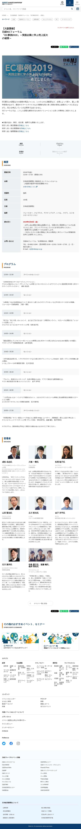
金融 (55, 673)
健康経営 (13, 670)
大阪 (13, 19)
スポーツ (69, 676)
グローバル (30, 672)
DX (46, 668)
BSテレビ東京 (44, 781)
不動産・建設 (61, 674)
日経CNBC (5, 784)
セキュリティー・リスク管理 (40, 672)
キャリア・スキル (69, 667)
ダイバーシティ (21, 681)
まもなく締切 (6, 701)
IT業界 (56, 678)
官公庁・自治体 (56, 684)
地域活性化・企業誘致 (21, 667)
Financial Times (44, 767)
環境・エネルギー (30, 669)
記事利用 (5, 808)
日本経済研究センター (8, 787)
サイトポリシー (7, 724)
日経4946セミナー (45, 762)
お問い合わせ (6, 716)
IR (10, 672)
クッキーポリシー (8, 727)
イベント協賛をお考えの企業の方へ (14, 720)
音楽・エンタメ (69, 681)
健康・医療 (69, 673)
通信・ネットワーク (48, 675)
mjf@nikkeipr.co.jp (35, 249)
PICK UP (43, 699)
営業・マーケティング (6, 680)
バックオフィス (13, 675)
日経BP (4, 770)
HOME (4, 15)
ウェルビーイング (30, 681)
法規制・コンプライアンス (30, 676)
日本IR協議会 (44, 787)
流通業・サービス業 (61, 668)
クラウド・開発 (48, 671)
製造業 (56, 666)
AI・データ (48, 666)
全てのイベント (45, 706)
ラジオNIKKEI (44, 784)
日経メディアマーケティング (48, 770)
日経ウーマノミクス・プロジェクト (50, 765)
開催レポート (44, 704)
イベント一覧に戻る (40, 603)
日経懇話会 (5, 790)
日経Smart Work (6, 767)
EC (57, 19)
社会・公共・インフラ (21, 674)
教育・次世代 (75, 669)
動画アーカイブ (7, 704)
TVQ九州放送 (44, 779)
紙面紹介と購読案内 (8, 818)
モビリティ (48, 679)
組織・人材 (13, 666)
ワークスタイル (6, 670)
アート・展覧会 (75, 677)
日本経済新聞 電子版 (47, 818)
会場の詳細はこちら (29, 186)
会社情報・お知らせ (8, 814)
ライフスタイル (75, 673)
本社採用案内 (7, 811)
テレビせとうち (6, 781)
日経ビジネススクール (8, 762)
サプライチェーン (40, 679)
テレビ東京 (43, 773)
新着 (41, 701)
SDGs (29, 666)
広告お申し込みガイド (47, 814)
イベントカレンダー (8, 699)
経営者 (6, 666)
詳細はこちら (24, 125)
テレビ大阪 (5, 776)
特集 (3, 706)
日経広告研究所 (44, 790)
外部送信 (5, 731)
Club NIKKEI (5, 765)
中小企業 (61, 679)
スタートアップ (6, 675)
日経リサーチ (6, 773)
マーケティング (66, 19)
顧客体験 (36, 19)
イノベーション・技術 (40, 666)
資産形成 (75, 666)
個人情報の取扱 (45, 808)
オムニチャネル (47, 19)
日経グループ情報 (46, 811)
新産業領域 (61, 683)
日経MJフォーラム (24, 19)
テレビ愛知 (43, 776)
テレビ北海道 (6, 779)
